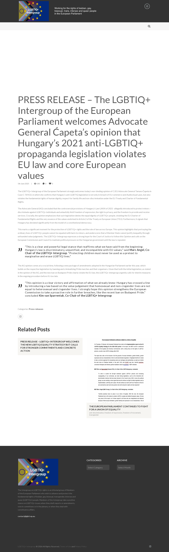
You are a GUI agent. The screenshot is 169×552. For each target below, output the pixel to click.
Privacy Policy (80, 546)
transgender (94, 415)
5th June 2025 (23, 184)
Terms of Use (65, 546)
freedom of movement (132, 413)
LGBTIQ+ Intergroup (27, 546)
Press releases (36, 309)
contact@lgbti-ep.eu (26, 516)
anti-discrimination (96, 413)
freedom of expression (113, 413)
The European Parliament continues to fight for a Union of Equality (118, 408)
